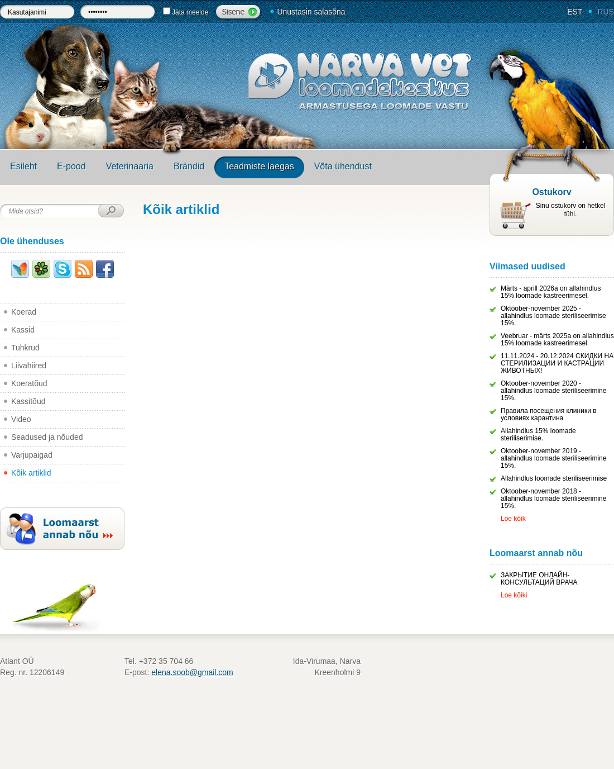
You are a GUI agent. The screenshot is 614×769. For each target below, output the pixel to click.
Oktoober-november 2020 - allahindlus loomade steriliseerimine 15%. (553, 390)
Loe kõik (513, 519)
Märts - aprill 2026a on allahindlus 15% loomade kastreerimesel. (551, 292)
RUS (605, 11)
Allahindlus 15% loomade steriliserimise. (538, 434)
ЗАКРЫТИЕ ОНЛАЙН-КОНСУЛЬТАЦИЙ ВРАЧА (539, 578)
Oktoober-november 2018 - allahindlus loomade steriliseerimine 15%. (553, 498)
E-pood (71, 166)
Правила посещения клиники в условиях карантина (549, 414)
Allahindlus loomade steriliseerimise (554, 478)
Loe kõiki (514, 595)
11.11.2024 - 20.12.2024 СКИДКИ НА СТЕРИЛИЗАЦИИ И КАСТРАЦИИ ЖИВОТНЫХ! (557, 363)
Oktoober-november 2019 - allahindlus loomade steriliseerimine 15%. (553, 458)
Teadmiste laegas (259, 166)
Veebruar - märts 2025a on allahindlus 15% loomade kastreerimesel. (557, 339)
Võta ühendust (343, 166)
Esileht (23, 166)
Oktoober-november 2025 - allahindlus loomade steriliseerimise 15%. (553, 316)
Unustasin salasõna (311, 11)
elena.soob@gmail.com (192, 672)
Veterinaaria (130, 166)
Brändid (189, 166)
